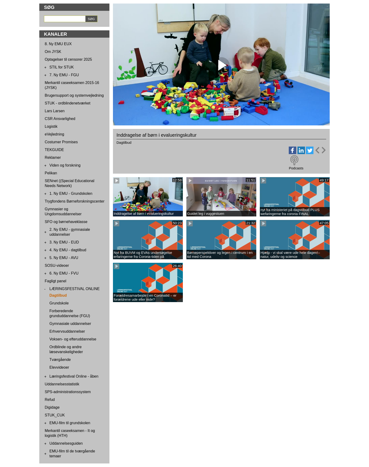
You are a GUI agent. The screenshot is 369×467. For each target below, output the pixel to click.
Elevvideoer (59, 367)
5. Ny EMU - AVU (63, 258)
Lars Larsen (55, 111)
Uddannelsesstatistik (62, 384)
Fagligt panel (55, 281)
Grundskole (59, 303)
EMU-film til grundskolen (69, 423)
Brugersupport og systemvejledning (74, 95)
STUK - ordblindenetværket (67, 103)
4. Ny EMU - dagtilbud (67, 250)
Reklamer (53, 158)
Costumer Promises (61, 142)
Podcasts (296, 168)
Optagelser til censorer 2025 (68, 59)
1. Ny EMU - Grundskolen (70, 194)
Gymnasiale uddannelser (70, 324)
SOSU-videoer (57, 265)
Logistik (51, 126)
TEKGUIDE (54, 150)
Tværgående (60, 360)
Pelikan (51, 173)
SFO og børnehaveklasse (66, 222)
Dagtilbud (58, 295)
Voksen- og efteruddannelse (72, 339)
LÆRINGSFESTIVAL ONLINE (74, 289)
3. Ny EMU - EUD (64, 242)
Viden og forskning (64, 165)
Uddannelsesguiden (66, 443)
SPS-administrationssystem (68, 392)
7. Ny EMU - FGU (64, 75)
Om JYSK (53, 52)
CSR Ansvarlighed (60, 119)
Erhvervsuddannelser (67, 331)
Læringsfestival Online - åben (73, 376)
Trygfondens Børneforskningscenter (74, 201)
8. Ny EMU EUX (58, 44)
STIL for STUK (61, 67)
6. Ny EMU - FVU (64, 273)
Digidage (52, 407)
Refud (50, 400)
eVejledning (54, 134)
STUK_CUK (55, 415)
